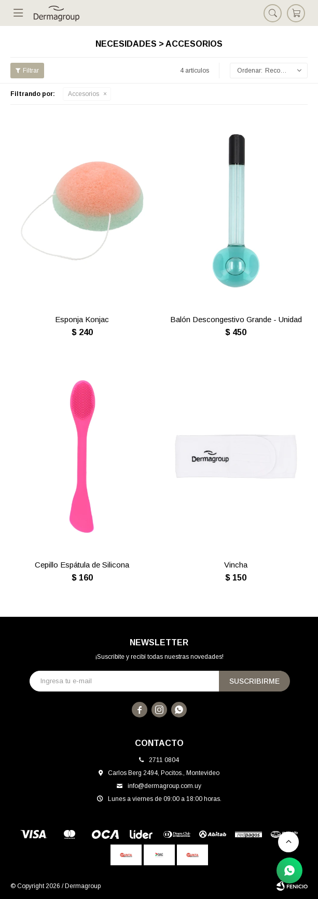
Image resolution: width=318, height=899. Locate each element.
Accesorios (83, 94)
